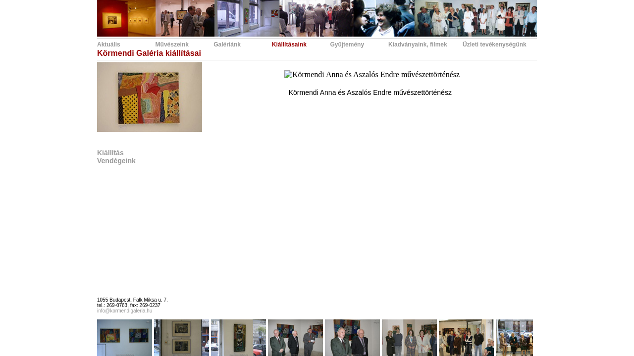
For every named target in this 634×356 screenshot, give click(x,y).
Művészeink (172, 44)
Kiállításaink (289, 44)
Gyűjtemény (347, 44)
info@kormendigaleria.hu (124, 310)
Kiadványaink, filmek (417, 44)
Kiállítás (110, 153)
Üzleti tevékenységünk (495, 44)
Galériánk (227, 44)
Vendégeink (116, 161)
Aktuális (108, 44)
